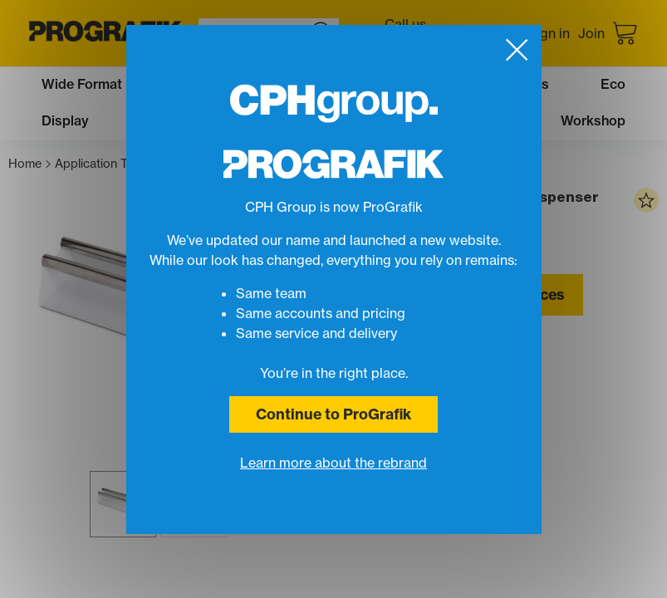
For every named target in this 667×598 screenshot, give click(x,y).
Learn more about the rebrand (333, 462)
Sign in (548, 33)
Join (591, 33)
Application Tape (105, 164)
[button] (123, 504)
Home (29, 164)
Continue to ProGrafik (333, 414)
